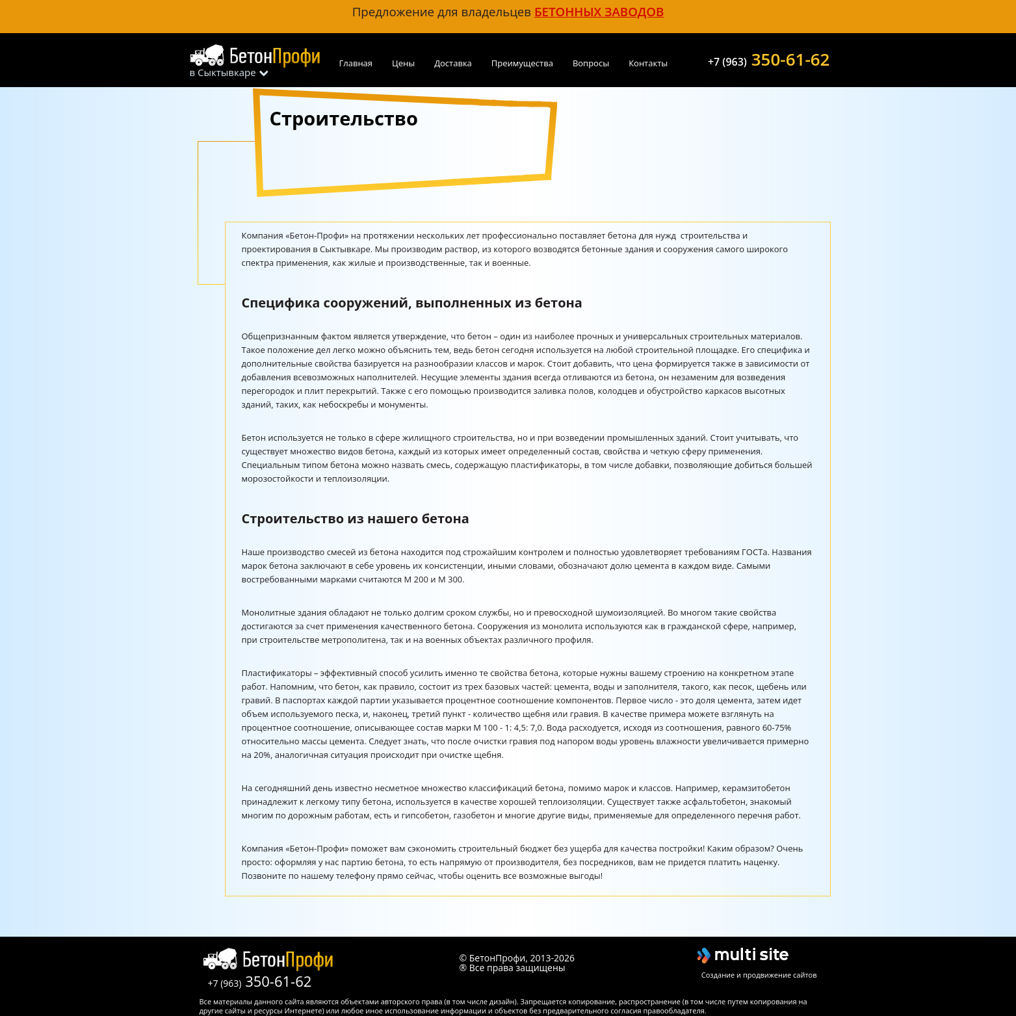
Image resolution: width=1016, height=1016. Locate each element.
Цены (403, 63)
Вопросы (591, 63)
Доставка (453, 63)
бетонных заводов (599, 11)
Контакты (648, 63)
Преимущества (522, 63)
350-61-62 (769, 57)
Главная (356, 63)
